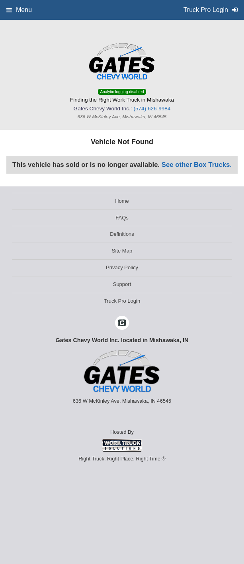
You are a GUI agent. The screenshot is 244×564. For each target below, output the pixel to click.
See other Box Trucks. (197, 164)
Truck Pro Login (122, 301)
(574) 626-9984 (151, 109)
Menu (19, 9)
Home (122, 201)
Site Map (122, 251)
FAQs (122, 218)
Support (122, 284)
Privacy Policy (122, 267)
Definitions (122, 234)
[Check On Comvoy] (122, 324)
